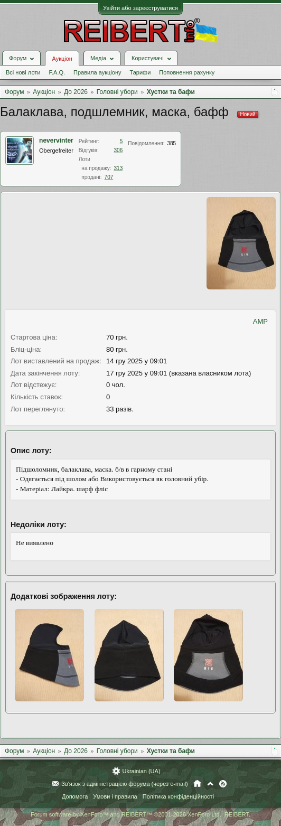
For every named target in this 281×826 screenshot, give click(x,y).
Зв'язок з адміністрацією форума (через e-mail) (124, 784)
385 (171, 143)
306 (118, 150)
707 (109, 177)
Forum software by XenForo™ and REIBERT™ (140, 814)
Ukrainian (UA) (141, 771)
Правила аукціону (97, 72)
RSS (223, 783)
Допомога (75, 796)
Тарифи (140, 72)
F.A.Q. (57, 72)
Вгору (210, 783)
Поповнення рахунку (186, 72)
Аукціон (62, 58)
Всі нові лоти (23, 72)
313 (118, 168)
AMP (260, 321)
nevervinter (56, 140)
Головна (197, 783)
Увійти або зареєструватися (140, 8)
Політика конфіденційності (178, 796)
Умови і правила (115, 796)
